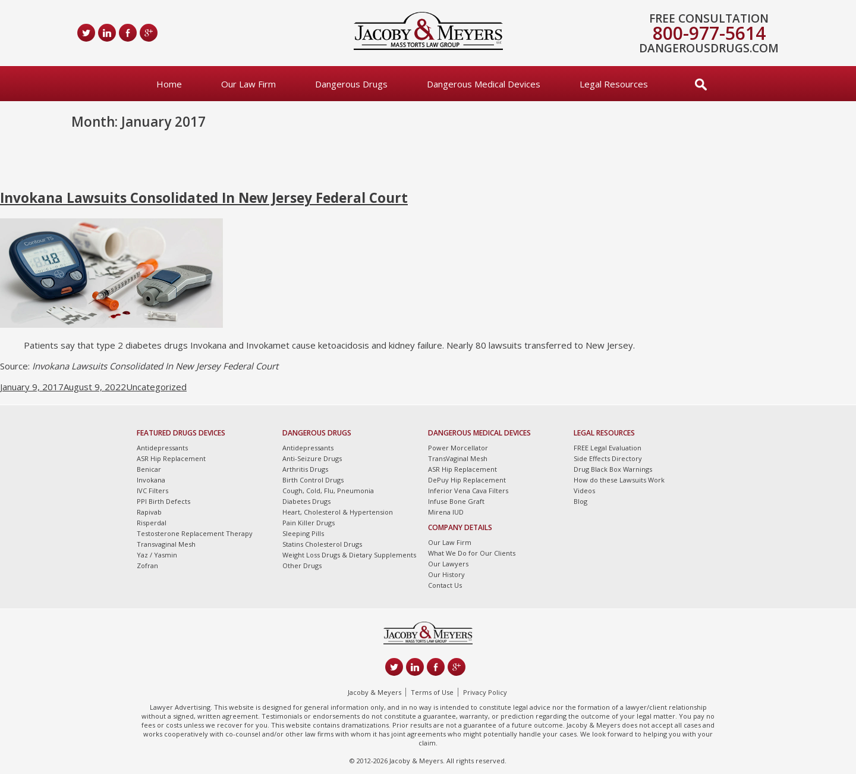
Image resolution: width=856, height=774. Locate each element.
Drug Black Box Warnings (613, 469)
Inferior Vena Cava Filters (468, 490)
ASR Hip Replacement (171, 458)
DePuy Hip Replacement (467, 479)
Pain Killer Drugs (308, 522)
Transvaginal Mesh (166, 544)
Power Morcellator (458, 447)
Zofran (147, 565)
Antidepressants (162, 447)
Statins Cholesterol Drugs (322, 544)
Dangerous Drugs (351, 84)
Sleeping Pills (303, 533)
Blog (580, 501)
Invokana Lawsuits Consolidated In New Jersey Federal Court (204, 198)
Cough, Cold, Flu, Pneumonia (328, 490)
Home (169, 84)
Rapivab (149, 511)
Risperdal (151, 522)
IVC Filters (152, 490)
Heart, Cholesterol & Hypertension (337, 511)
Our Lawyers (448, 563)
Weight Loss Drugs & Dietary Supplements (349, 554)
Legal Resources (614, 84)
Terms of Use (432, 692)
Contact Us (445, 585)
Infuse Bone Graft (456, 501)
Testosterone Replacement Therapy (195, 533)
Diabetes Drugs (306, 501)
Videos (584, 490)
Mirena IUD (446, 511)
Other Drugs (302, 565)
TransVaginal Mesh (457, 458)
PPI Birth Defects (163, 501)
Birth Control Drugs (313, 479)
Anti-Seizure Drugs (312, 458)
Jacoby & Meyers (374, 692)
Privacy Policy (485, 692)
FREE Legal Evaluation (607, 447)
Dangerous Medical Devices (483, 84)
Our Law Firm (248, 84)
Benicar (149, 469)
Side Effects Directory (608, 458)
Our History (446, 574)
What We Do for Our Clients (471, 553)
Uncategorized (156, 387)
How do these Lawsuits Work (619, 479)
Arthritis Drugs (305, 469)
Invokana (151, 479)
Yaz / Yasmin (157, 554)
